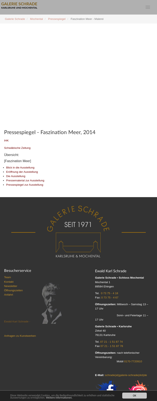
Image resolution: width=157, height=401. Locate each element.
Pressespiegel (56, 18)
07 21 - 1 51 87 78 (111, 346)
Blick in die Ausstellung (20, 167)
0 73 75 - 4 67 (109, 297)
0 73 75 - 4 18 (109, 293)
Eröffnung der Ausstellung (22, 171)
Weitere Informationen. (59, 397)
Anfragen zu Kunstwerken (20, 335)
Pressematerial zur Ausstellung (25, 180)
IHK (6, 140)
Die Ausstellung (15, 176)
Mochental (36, 18)
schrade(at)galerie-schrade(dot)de (126, 375)
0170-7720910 (133, 361)
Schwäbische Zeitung (17, 147)
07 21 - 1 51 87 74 (111, 341)
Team (7, 277)
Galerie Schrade (15, 18)
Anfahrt (8, 294)
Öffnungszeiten (13, 290)
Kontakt (8, 281)
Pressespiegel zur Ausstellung (24, 184)
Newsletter (10, 286)
